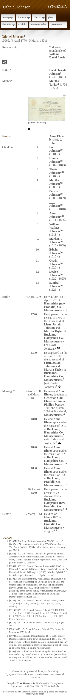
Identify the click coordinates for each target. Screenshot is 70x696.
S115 (12, 610)
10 (61, 150)
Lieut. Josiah (57, 72)
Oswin (54, 262)
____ (54, 204)
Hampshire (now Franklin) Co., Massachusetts (54, 307)
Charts (37, 17)
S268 (12, 553)
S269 (12, 566)
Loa (54, 148)
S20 (12, 629)
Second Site (36, 692)
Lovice (54, 273)
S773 (12, 635)
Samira (54, 284)
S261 (12, 651)
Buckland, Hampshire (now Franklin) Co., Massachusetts (54, 504)
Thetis (54, 171)
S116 (12, 622)
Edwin (54, 251)
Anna (57, 136)
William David (57, 55)
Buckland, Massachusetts (55, 413)
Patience (54, 192)
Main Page (7, 17)
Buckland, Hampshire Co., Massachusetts (54, 338)
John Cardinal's (23, 692)
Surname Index (38, 24)
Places (51, 17)
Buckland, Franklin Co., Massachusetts (53, 482)
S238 (12, 600)
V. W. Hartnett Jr (26, 683)
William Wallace (54, 228)
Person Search (58, 24)
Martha (54, 82)
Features (22, 17)
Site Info (6, 24)
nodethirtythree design (35, 694)
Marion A (55, 240)
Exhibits (22, 24)
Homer (54, 160)
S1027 (13, 541)
